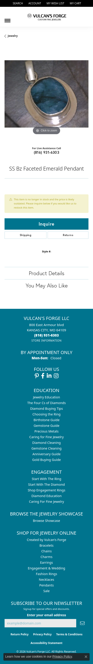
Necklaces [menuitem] (46, 579)
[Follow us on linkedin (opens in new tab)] (49, 376)
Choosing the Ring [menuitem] (46, 414)
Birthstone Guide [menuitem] (47, 420)
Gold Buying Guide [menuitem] (46, 460)
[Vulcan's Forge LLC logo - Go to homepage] (46, 16)
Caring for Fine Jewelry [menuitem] (46, 437)
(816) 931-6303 (46, 152)
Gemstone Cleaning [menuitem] (47, 448)
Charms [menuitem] (46, 557)
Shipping (25, 235)
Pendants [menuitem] (46, 585)
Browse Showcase (46, 520)
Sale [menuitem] (46, 591)
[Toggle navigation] (7, 18)
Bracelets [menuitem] (46, 545)
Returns (68, 235)
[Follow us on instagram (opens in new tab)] (56, 376)
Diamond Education (46, 496)
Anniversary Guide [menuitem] (46, 454)
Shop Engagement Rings (46, 490)
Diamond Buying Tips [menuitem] (46, 408)
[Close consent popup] (86, 656)
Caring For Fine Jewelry (46, 501)
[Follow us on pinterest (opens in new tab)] (37, 376)
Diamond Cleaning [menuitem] (46, 442)
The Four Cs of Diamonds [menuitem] (46, 403)
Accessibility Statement (46, 643)
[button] (17, 3)
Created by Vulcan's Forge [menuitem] (46, 540)
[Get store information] (46, 340)
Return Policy (19, 634)
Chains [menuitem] (46, 551)
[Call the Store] (46, 335)
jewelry (13, 36)
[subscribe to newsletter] (82, 623)
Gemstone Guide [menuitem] (46, 425)
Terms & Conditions (69, 634)
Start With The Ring (46, 479)
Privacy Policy (42, 634)
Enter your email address (46, 615)
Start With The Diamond (46, 484)
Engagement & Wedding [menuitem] (46, 568)
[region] (46, 94)
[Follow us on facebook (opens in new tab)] (42, 376)
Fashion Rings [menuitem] (46, 574)
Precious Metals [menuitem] (46, 431)
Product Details (46, 273)
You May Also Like (47, 285)
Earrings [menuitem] (46, 562)
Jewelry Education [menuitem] (46, 397)
